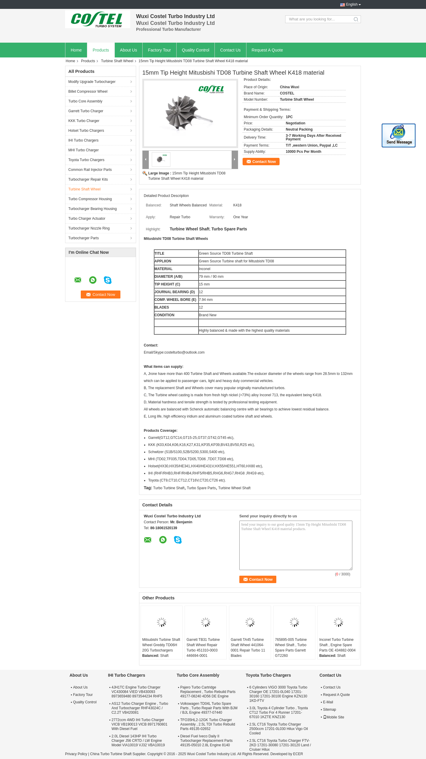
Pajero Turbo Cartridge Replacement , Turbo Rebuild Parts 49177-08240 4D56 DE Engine (207, 691)
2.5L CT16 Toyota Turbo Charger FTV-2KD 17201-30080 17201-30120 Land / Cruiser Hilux (280, 745)
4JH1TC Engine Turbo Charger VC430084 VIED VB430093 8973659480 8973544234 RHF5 (137, 691)
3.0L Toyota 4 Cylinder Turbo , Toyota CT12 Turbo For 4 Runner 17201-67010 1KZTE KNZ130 (278, 712)
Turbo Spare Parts (201, 488)
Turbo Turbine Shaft (169, 488)
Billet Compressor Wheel (87, 91)
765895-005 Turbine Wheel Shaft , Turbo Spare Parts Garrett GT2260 (291, 648)
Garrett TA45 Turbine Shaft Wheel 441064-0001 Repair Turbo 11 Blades (248, 648)
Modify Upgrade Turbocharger (91, 82)
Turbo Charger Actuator (86, 218)
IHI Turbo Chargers (83, 140)
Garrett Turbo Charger (85, 111)
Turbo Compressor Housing (90, 199)
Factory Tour (159, 50)
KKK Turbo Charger (83, 121)
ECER (298, 754)
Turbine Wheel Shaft (234, 488)
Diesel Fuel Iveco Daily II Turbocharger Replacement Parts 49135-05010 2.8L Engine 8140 (206, 740)
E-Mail (328, 702)
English (352, 4)
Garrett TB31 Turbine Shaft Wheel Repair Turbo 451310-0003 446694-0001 (203, 648)
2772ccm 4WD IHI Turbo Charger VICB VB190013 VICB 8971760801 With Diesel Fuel (139, 724)
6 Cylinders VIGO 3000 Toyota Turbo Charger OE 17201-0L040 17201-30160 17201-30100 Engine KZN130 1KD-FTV (278, 694)
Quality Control (195, 50)
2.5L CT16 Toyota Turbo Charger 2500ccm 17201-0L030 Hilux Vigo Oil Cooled (278, 728)
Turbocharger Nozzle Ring (89, 228)
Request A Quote (267, 50)
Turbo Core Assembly (85, 101)
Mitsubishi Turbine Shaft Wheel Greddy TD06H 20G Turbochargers (161, 645)
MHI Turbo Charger (83, 150)
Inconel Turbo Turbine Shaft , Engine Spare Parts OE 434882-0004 (337, 645)
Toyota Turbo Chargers (86, 160)
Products (101, 50)
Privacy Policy (76, 754)
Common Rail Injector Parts (90, 170)
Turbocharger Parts (83, 238)
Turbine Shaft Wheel (117, 61)
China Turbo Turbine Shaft (110, 754)
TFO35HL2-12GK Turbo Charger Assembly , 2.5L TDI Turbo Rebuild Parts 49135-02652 (207, 724)
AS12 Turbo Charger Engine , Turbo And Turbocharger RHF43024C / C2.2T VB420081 (140, 708)
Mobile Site (333, 717)
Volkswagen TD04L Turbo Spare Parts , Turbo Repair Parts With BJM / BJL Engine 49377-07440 (208, 708)
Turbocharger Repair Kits (88, 179)
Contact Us (230, 50)
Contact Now (264, 161)
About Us (128, 50)
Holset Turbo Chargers (86, 131)
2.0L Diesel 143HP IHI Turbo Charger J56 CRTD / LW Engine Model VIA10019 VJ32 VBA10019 (138, 740)
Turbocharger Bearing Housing (92, 209)
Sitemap (329, 709)
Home (76, 50)
